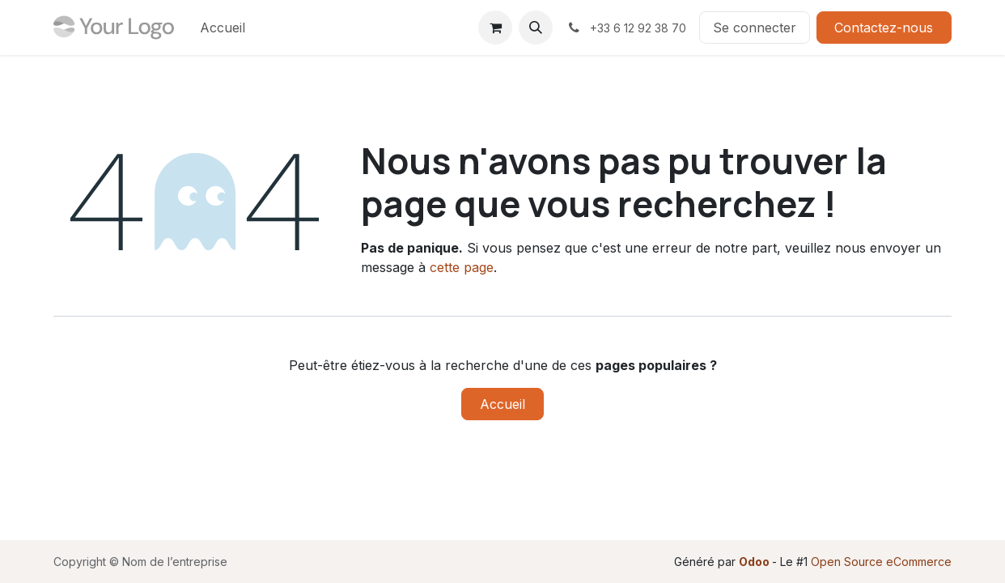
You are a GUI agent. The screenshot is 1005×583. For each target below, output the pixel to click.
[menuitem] (222, 27)
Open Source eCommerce (881, 561)
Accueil (502, 404)
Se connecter (754, 27)
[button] (536, 28)
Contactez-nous (883, 27)
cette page (462, 267)
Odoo (755, 561)
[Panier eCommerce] (495, 28)
